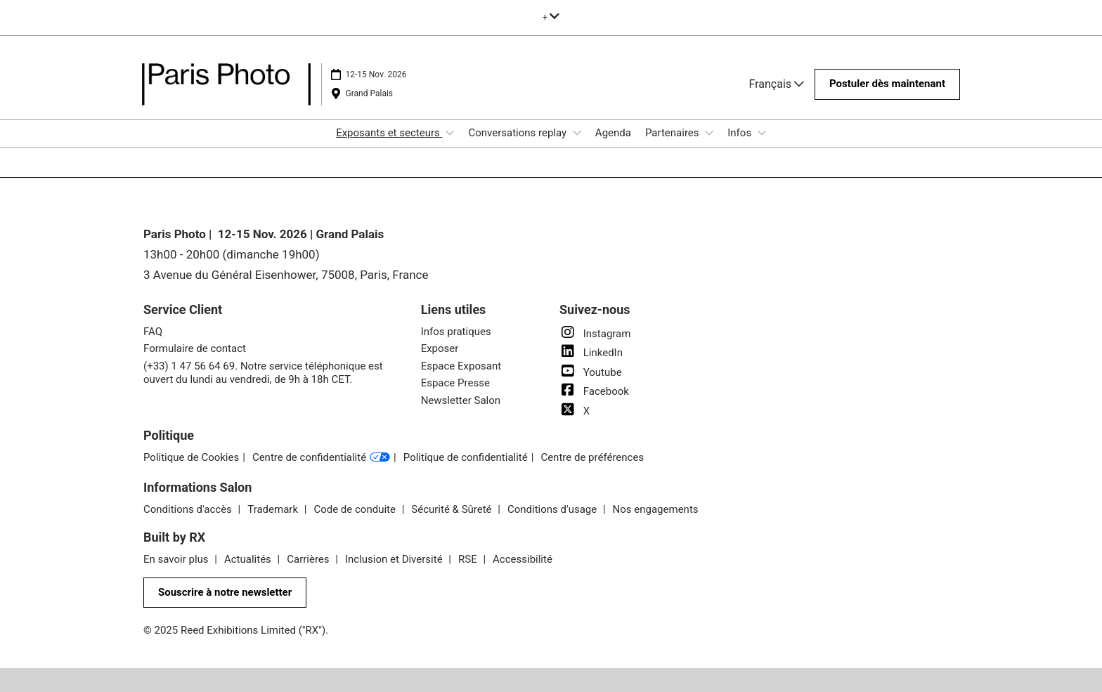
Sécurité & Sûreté (452, 509)
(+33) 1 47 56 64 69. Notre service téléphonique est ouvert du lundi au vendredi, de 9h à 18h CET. (263, 373)
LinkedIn (591, 352)
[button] (887, 84)
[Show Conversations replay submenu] (577, 133)
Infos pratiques (456, 331)
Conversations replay (518, 132)
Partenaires (673, 132)
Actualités (249, 559)
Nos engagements (656, 509)
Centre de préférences (592, 457)
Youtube (590, 372)
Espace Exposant (461, 366)
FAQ (152, 331)
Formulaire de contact (194, 348)
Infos (740, 132)
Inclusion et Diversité (395, 559)
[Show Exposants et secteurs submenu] (450, 133)
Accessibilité (522, 559)
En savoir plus (177, 559)
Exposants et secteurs (389, 132)
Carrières (309, 559)
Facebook (594, 391)
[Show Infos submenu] (762, 133)
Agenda (613, 132)
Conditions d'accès (189, 509)
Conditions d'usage (553, 509)
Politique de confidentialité (465, 457)
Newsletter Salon (460, 400)
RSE (468, 559)
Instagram (594, 333)
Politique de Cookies (191, 457)
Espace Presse (455, 383)
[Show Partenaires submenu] (709, 133)
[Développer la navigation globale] (551, 17)
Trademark (273, 509)
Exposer (440, 348)
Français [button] (776, 84)
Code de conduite (355, 509)
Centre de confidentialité (321, 458)
